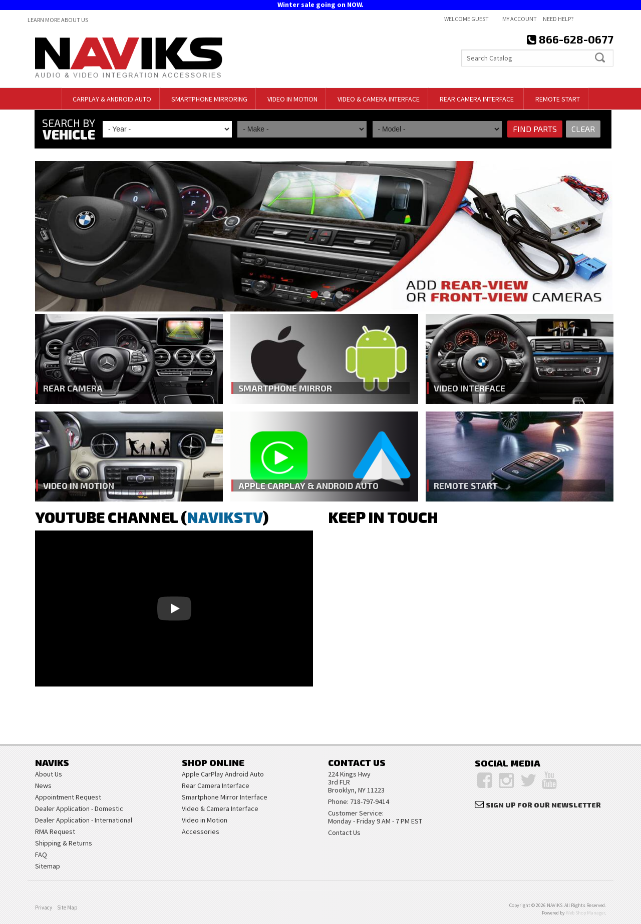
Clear (582, 129)
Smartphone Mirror (286, 387)
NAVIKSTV (225, 517)
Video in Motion (80, 485)
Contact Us (344, 832)
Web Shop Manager (585, 913)
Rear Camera (73, 387)
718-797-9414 (369, 801)
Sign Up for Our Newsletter (543, 804)
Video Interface (470, 387)
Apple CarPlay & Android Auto (310, 485)
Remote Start (465, 485)
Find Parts (534, 129)
